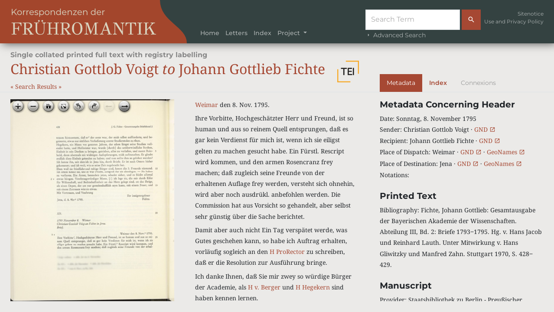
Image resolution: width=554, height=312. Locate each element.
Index (262, 33)
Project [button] (289, 33)
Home (209, 33)
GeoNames (506, 152)
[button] (348, 71)
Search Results (37, 86)
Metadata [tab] (401, 83)
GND (484, 129)
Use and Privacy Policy (514, 21)
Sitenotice (531, 13)
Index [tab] (438, 83)
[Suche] (412, 20)
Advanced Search (395, 35)
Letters (236, 33)
